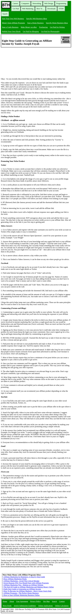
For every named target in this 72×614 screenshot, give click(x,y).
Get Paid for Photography (50, 31)
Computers (25, 3)
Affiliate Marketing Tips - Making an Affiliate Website (23, 585)
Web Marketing (27, 9)
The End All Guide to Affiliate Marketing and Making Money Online (28, 587)
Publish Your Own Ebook (11, 31)
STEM (61, 9)
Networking (36, 3)
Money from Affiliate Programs (13, 23)
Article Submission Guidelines (25, 606)
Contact (62, 601)
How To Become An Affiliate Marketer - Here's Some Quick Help (27, 591)
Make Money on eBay (29, 27)
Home (5, 601)
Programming (61, 3)
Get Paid (16, 9)
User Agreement (22, 601)
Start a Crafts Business (10, 27)
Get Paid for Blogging (31, 31)
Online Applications (45, 606)
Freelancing (43, 27)
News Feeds (7, 606)
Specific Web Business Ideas (36, 19)
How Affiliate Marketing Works (15, 579)
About (11, 601)
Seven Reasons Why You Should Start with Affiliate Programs (26, 583)
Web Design (48, 3)
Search (4, 14)
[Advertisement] (18, 61)
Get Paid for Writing (57, 27)
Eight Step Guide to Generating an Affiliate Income (22, 589)
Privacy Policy (35, 601)
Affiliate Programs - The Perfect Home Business (21, 593)
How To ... (40, 9)
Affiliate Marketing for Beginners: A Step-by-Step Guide (24, 577)
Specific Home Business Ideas (57, 23)
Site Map (46, 601)
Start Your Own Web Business (13, 19)
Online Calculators (62, 606)
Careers (15, 3)
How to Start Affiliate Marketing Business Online (21, 595)
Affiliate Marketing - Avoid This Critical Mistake (21, 581)
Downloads (51, 9)
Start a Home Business (35, 23)
